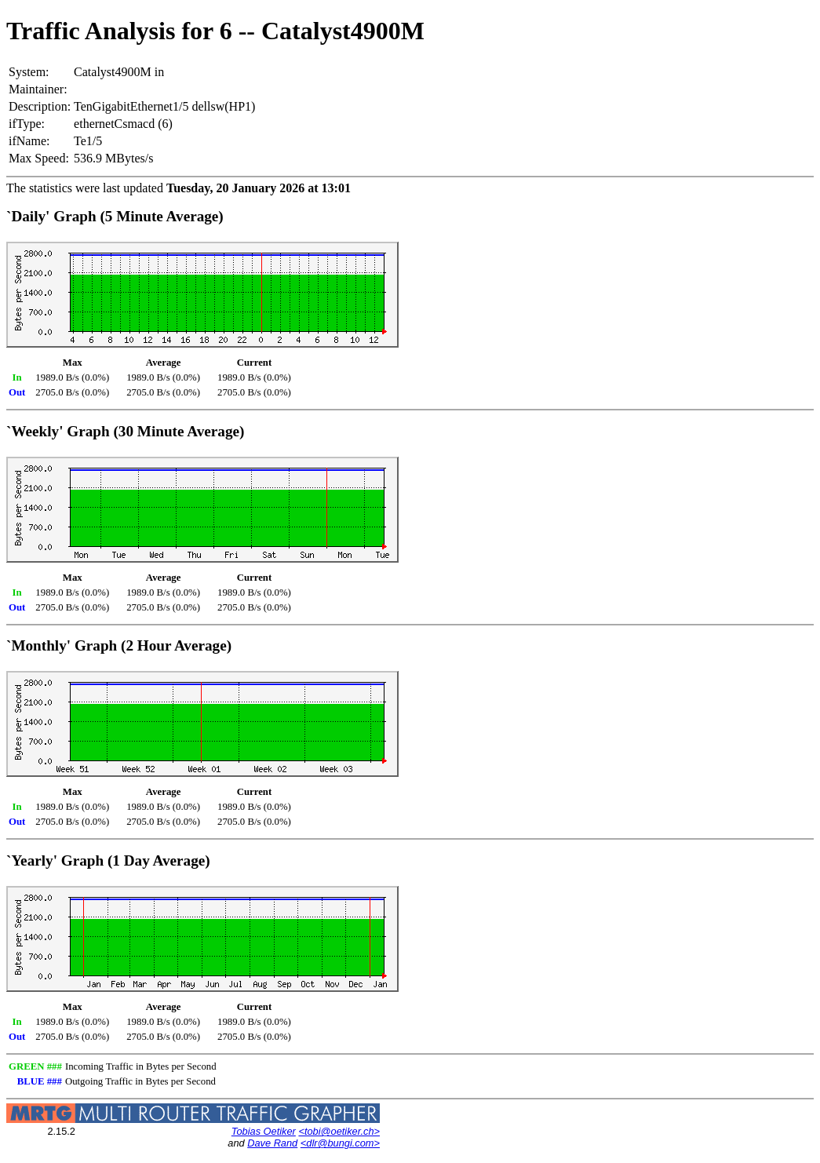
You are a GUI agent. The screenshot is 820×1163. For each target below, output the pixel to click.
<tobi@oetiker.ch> (339, 1131)
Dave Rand (272, 1143)
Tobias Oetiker (263, 1131)
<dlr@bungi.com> (340, 1143)
